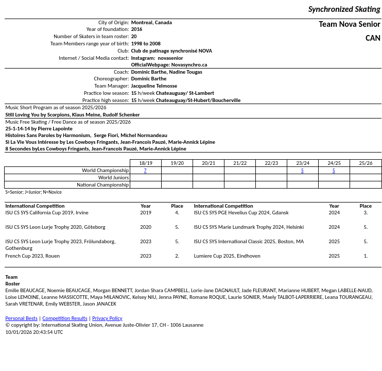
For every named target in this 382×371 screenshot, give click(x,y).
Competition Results (65, 318)
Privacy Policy (107, 318)
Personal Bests (22, 318)
